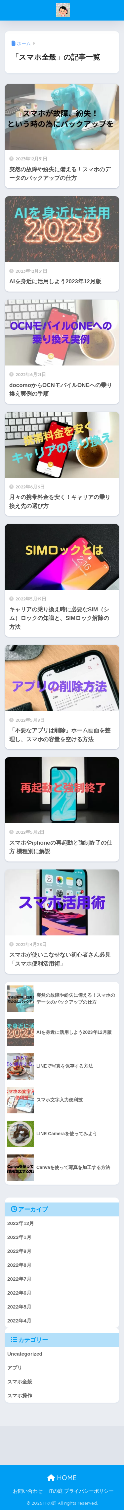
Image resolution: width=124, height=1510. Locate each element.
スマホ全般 (19, 1381)
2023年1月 (19, 1237)
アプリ (14, 1367)
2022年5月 (19, 1307)
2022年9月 (19, 1251)
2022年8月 (19, 1265)
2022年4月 (19, 1320)
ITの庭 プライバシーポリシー (81, 1491)
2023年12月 (20, 1223)
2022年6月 (19, 1293)
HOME (62, 1478)
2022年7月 (19, 1279)
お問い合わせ (28, 1491)
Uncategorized (24, 1354)
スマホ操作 (19, 1395)
